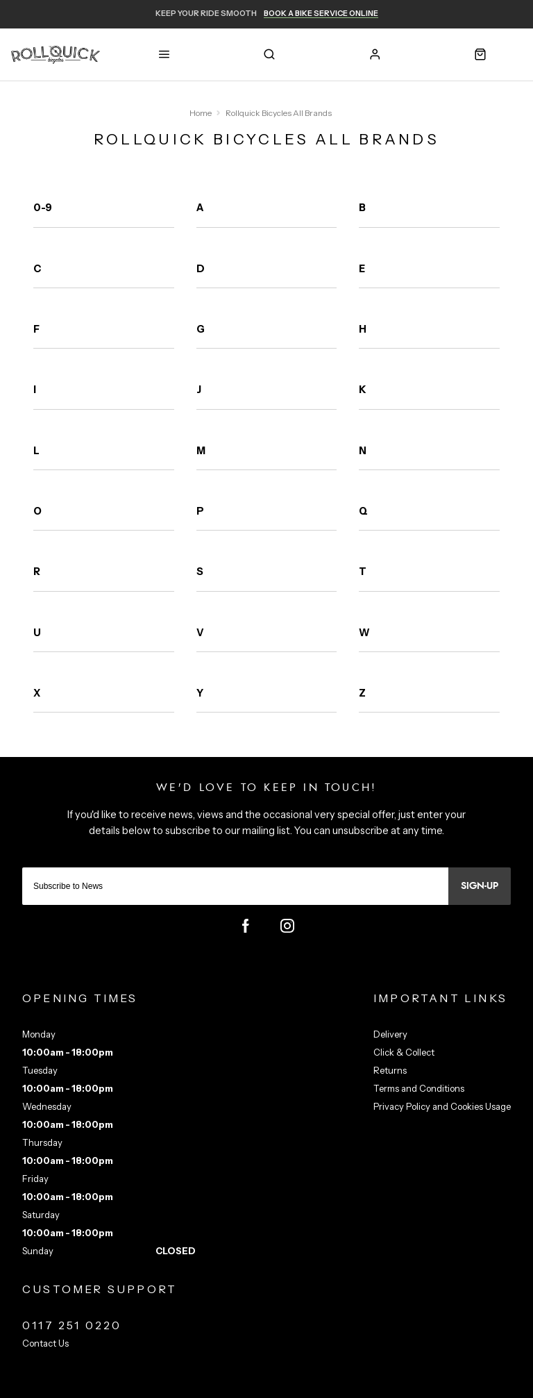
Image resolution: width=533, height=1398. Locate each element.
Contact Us (45, 1343)
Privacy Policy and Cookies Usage (442, 1106)
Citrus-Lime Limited (310, 1386)
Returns (390, 1070)
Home (200, 113)
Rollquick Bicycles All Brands (279, 113)
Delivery (390, 1034)
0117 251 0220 (72, 1325)
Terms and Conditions (418, 1088)
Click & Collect (403, 1052)
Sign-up (479, 886)
